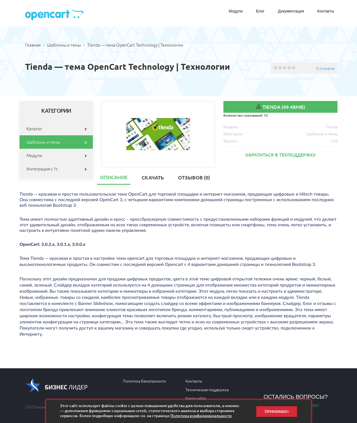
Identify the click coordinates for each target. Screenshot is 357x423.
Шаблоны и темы (43, 142)
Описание (114, 177)
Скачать (153, 177)
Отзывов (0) (194, 177)
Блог (260, 11)
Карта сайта (195, 398)
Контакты (325, 11)
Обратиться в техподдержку (280, 154)
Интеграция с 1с (42, 169)
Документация (291, 11)
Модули (236, 11)
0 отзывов (325, 68)
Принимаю (277, 411)
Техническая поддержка (207, 389)
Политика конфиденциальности (201, 415)
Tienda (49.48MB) (283, 107)
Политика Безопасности (144, 381)
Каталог (34, 128)
